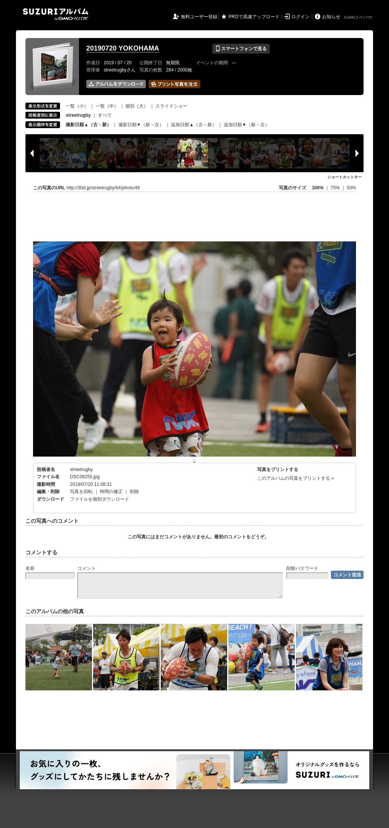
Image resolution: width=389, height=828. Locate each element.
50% (351, 187)
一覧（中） (107, 106)
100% (318, 187)
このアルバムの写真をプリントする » (295, 478)
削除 (134, 491)
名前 (30, 568)
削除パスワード (302, 568)
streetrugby (81, 469)
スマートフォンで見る (241, 49)
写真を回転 (81, 491)
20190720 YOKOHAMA (122, 48)
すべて (105, 115)
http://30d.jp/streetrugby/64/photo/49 (103, 187)
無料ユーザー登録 (199, 16)
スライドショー (171, 106)
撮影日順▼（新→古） (141, 124)
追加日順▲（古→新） (194, 124)
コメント (86, 568)
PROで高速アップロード (254, 16)
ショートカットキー (344, 177)
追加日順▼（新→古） (246, 124)
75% (335, 187)
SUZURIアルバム (55, 14)
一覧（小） (77, 106)
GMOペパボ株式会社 (359, 17)
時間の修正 (111, 491)
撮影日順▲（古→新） (88, 124)
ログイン (300, 16)
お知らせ (331, 16)
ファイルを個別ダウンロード (99, 499)
